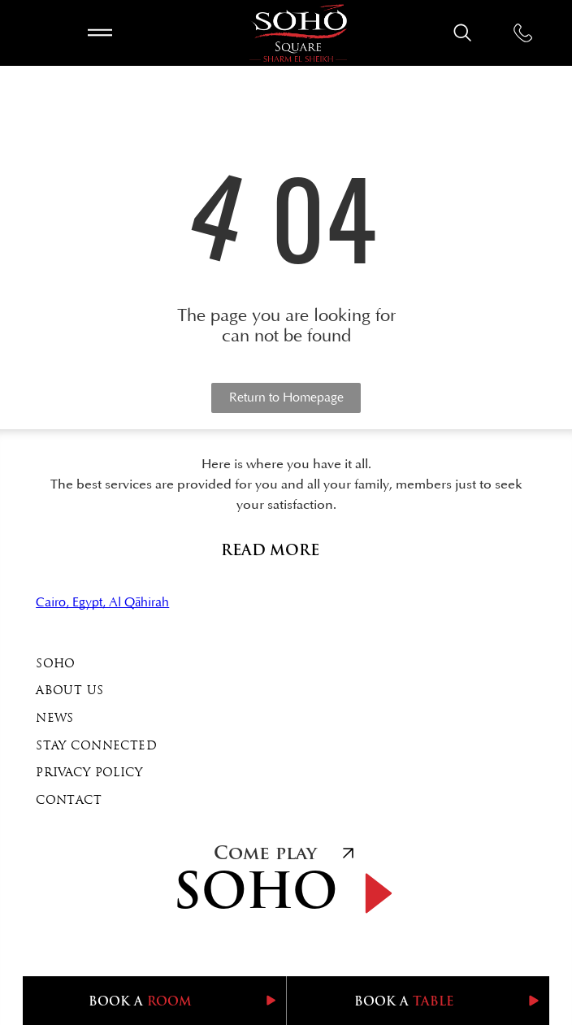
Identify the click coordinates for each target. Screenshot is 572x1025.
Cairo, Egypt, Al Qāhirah (102, 602)
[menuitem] (286, 665)
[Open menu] (100, 32)
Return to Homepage (286, 397)
